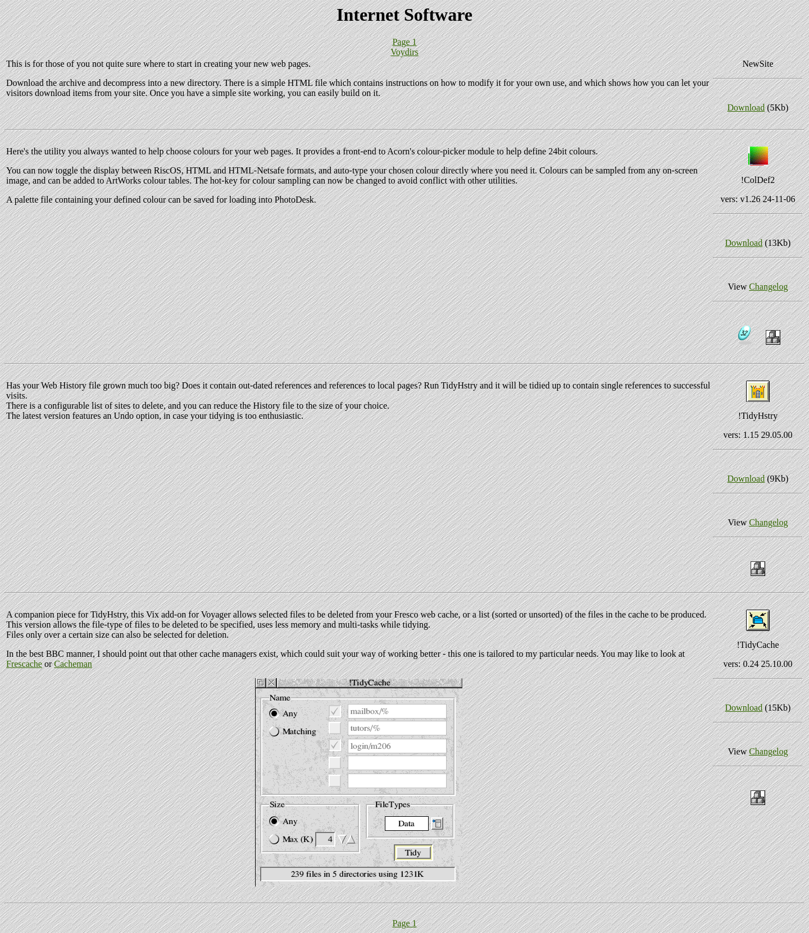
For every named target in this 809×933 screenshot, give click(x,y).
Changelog (768, 286)
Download (746, 107)
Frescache (24, 664)
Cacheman (73, 664)
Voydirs (404, 52)
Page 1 (404, 42)
